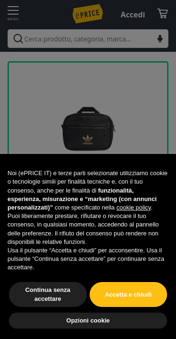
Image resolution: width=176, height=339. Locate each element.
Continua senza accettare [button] (47, 294)
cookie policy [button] (133, 207)
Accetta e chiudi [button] (128, 294)
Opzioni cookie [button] (87, 320)
